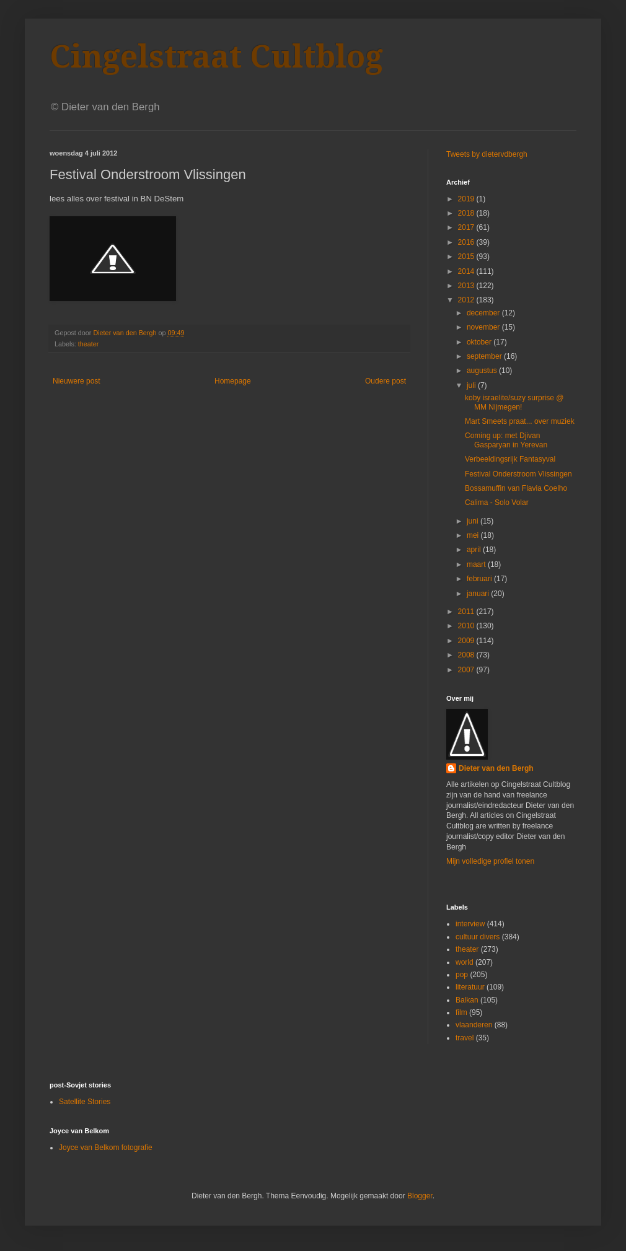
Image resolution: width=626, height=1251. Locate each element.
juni (473, 521)
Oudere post (385, 381)
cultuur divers (478, 937)
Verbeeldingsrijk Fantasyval (510, 459)
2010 (467, 625)
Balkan (467, 1000)
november (484, 327)
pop (462, 974)
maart (477, 564)
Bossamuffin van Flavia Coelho (516, 488)
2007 (467, 669)
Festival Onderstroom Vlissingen (518, 474)
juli (472, 385)
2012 (467, 300)
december (484, 313)
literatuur (470, 987)
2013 (467, 285)
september (485, 356)
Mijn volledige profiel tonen (490, 861)
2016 (467, 242)
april (475, 549)
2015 (467, 256)
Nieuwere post (76, 381)
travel (465, 1038)
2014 (467, 271)
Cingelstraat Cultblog (216, 56)
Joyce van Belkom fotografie (105, 1147)
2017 (467, 227)
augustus (483, 370)
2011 (467, 611)
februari (480, 578)
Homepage (232, 381)
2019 (467, 199)
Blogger (420, 1196)
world (465, 962)
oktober (480, 342)
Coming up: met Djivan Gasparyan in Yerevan (506, 440)
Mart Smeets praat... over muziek (520, 421)
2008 (467, 655)
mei (474, 535)
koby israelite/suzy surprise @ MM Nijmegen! (514, 402)
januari (479, 593)
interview (470, 924)
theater (88, 344)
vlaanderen (474, 1025)
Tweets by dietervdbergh (486, 154)
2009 (467, 640)
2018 (467, 213)
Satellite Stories (84, 1101)
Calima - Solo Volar (497, 502)
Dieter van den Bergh (496, 768)
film (461, 1012)
